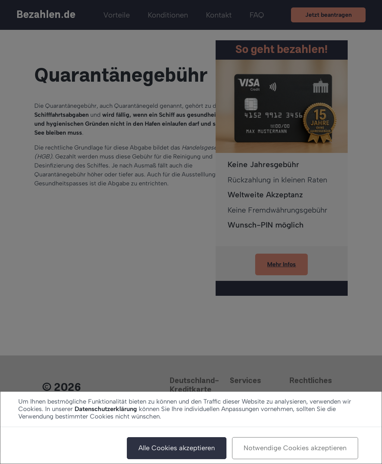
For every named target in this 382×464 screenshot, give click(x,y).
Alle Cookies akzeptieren (176, 448)
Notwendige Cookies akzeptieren (295, 448)
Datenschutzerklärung (106, 409)
